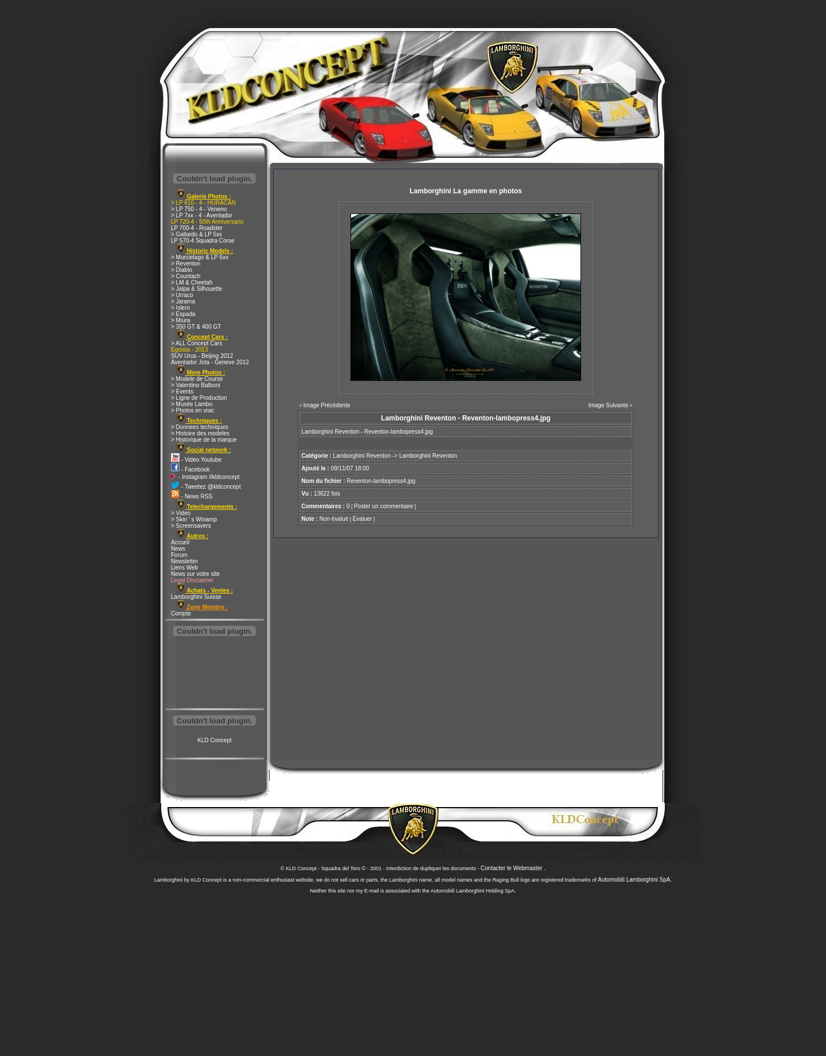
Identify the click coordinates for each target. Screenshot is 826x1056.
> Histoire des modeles (200, 433)
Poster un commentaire (383, 506)
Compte (181, 613)
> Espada (183, 314)
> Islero (180, 308)
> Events (182, 391)
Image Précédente (326, 405)
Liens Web (184, 567)
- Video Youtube (196, 460)
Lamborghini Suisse (196, 597)
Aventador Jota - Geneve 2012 (210, 362)
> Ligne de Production (199, 398)
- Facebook (190, 469)
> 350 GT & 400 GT (196, 327)
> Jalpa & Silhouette (196, 289)
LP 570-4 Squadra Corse (202, 240)
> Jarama (183, 301)
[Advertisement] (214, 673)
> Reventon (185, 263)
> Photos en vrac (192, 410)
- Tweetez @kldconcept (206, 487)
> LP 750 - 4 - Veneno (199, 209)
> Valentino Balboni (195, 385)
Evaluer (362, 519)
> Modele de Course (197, 379)
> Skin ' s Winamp (194, 519)
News (178, 548)
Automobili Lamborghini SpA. (635, 879)
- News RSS (191, 496)
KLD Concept (214, 740)
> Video (180, 513)
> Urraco (182, 295)
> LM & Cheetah (192, 282)
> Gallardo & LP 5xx (196, 234)
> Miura (180, 320)
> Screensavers (191, 526)
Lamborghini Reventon (362, 456)
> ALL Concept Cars (196, 343)
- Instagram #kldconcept (205, 477)
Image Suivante (609, 405)
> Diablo (181, 270)
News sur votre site (195, 574)
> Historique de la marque (204, 440)
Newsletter (184, 561)
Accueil (180, 542)
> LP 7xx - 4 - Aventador (201, 215)
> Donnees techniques (199, 427)
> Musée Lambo (191, 404)
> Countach (185, 276)
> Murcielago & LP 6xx (199, 257)
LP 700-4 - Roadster (197, 228)
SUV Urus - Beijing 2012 (202, 356)
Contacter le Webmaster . (513, 868)
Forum (179, 555)
